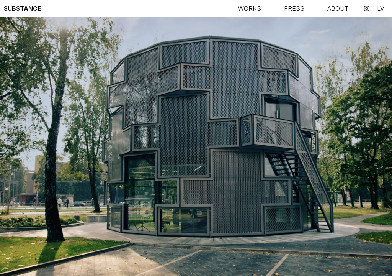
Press (294, 8)
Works (249, 8)
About (338, 8)
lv (380, 8)
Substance (22, 8)
